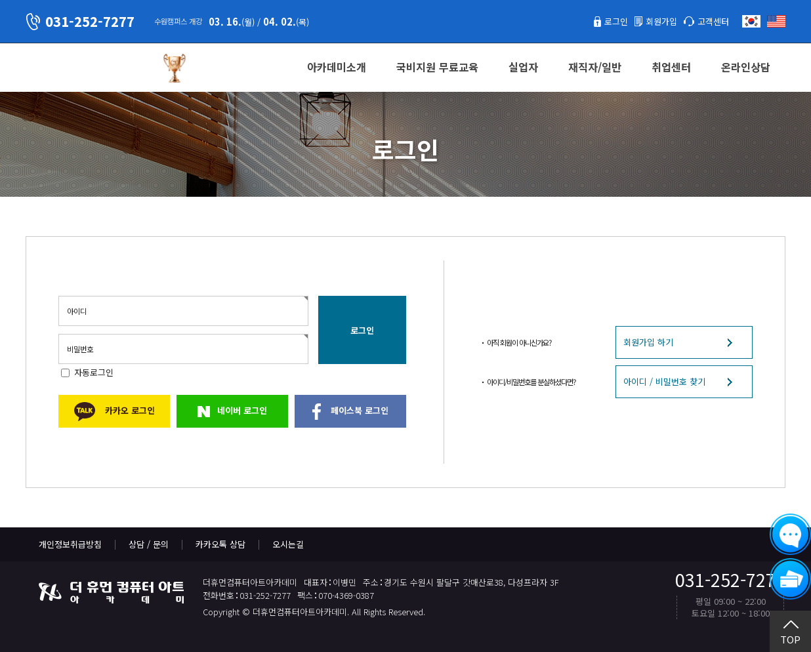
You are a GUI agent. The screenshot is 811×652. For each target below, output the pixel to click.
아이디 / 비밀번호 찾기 (664, 381)
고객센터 (713, 21)
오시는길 (288, 544)
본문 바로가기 (0, 0)
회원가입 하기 (648, 342)
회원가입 (661, 21)
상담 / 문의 (149, 544)
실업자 (523, 67)
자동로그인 (94, 372)
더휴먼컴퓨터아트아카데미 (88, 68)
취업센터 (671, 67)
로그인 (616, 21)
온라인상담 (745, 67)
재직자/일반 (594, 67)
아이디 (77, 311)
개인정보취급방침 (70, 544)
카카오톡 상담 (220, 544)
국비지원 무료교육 (437, 67)
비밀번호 (80, 349)
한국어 (751, 21)
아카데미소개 (336, 67)
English (776, 21)
